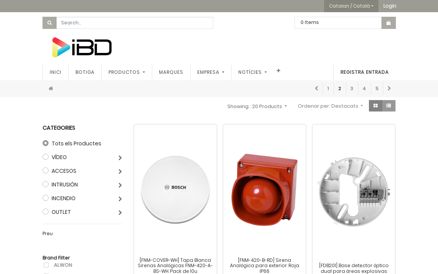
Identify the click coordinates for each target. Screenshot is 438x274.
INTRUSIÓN (65, 184)
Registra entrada (364, 72)
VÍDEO (59, 157)
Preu (48, 233)
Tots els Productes (76, 143)
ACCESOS (64, 171)
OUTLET (61, 212)
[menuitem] (55, 72)
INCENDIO (64, 198)
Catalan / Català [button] (349, 6)
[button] (389, 6)
